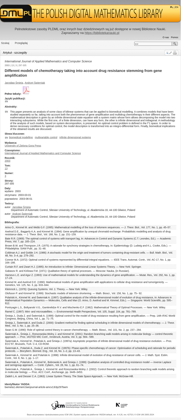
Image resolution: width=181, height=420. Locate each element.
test (136, 44)
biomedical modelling (21, 137)
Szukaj (5, 42)
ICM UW (69, 414)
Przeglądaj (21, 42)
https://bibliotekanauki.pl (102, 33)
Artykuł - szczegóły (15, 52)
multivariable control (46, 137)
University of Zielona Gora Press (23, 145)
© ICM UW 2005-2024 (144, 414)
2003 (7, 65)
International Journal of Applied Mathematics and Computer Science (48, 61)
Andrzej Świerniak (35, 82)
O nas (166, 37)
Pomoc (174, 37)
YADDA (102, 414)
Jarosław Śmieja (14, 82)
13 (12, 65)
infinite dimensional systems (75, 137)
